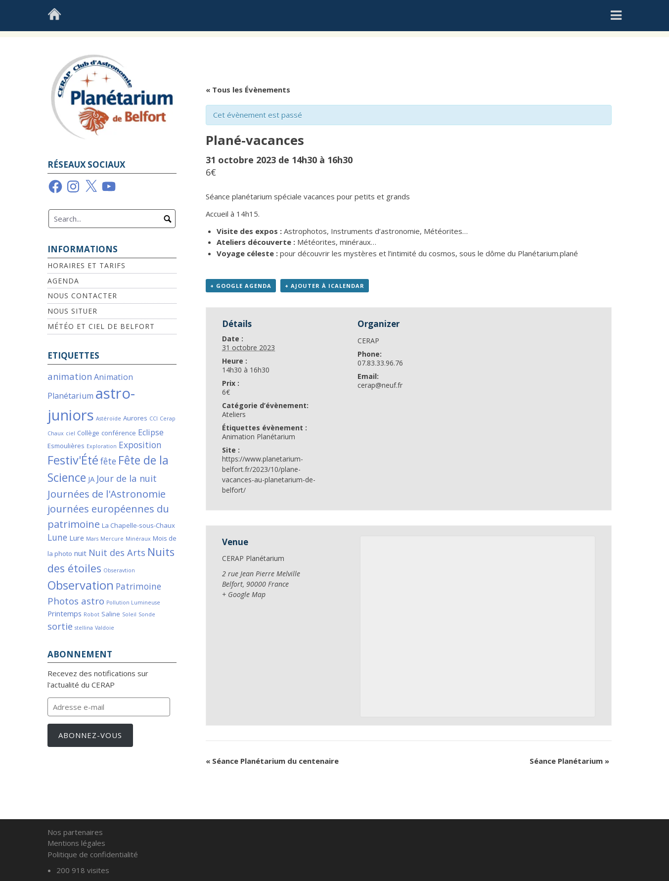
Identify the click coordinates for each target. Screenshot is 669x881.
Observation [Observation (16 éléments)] (80, 585)
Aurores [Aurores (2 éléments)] (135, 418)
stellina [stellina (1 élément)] (84, 627)
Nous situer (72, 311)
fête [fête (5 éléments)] (108, 461)
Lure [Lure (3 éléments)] (76, 538)
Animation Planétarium (258, 436)
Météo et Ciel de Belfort (101, 326)
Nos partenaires (75, 832)
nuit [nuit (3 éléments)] (80, 553)
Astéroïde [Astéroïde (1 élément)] (108, 418)
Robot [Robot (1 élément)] (91, 614)
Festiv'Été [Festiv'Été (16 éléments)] (72, 460)
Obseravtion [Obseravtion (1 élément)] (119, 570)
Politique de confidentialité (92, 854)
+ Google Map (244, 594)
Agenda (63, 280)
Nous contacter (82, 295)
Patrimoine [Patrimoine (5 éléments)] (138, 586)
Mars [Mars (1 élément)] (92, 538)
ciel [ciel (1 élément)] (70, 433)
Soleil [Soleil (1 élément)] (129, 614)
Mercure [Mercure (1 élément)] (112, 538)
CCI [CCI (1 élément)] (153, 418)
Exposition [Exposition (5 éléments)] (140, 445)
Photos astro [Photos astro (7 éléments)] (75, 601)
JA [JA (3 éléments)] (91, 479)
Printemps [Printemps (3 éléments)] (64, 613)
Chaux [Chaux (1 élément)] (55, 433)
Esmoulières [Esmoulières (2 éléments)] (66, 445)
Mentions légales (76, 843)
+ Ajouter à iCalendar (324, 285)
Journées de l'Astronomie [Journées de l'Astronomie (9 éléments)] (106, 494)
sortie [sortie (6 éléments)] (60, 626)
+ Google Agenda (240, 285)
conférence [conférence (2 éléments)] (118, 432)
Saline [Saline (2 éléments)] (110, 613)
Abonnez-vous (90, 735)
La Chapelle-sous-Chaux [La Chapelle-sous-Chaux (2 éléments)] (138, 525)
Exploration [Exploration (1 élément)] (102, 446)
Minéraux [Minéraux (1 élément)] (138, 538)
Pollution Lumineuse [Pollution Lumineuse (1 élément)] (133, 602)
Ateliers (234, 414)
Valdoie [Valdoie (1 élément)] (104, 627)
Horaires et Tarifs (86, 265)
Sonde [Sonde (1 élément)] (146, 614)
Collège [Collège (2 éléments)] (88, 432)
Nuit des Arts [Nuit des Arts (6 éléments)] (117, 552)
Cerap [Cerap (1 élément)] (168, 418)
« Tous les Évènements (248, 89)
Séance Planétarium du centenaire (272, 761)
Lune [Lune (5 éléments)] (57, 537)
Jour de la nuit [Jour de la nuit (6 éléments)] (126, 478)
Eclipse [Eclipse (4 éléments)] (151, 432)
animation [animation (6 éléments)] (69, 376)
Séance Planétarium (569, 761)
